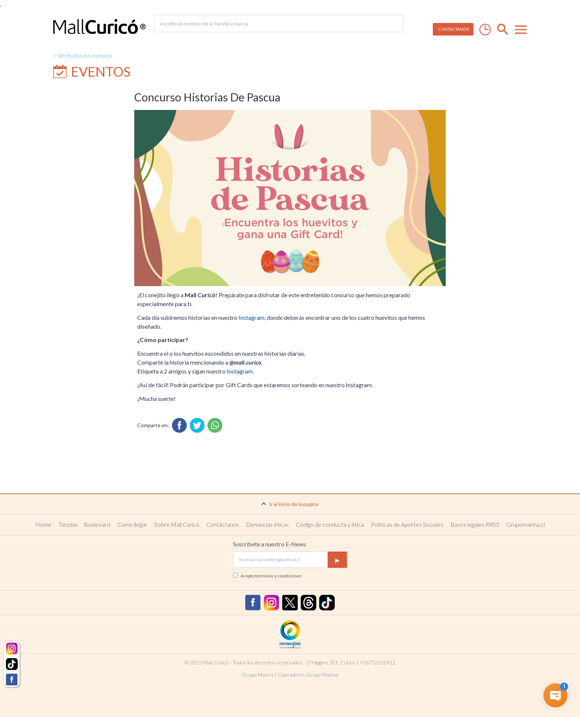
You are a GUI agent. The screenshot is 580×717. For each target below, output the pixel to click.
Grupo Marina (258, 674)
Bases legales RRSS (475, 524)
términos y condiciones (278, 576)
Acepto (271, 576)
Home (43, 524)
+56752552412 (377, 662)
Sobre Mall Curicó (176, 524)
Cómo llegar (132, 524)
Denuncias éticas (267, 524)
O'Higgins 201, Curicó (331, 662)
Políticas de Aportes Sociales (407, 524)
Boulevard (97, 524)
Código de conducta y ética (330, 524)
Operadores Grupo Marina (308, 674)
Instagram (251, 317)
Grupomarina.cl (525, 524)
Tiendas (68, 524)
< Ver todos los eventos (82, 55)
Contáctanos (222, 524)
